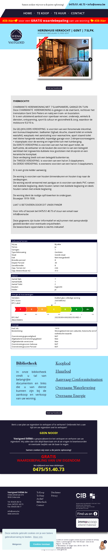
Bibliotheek (42, 501)
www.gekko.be (62, 550)
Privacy (54, 495)
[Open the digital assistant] (102, 545)
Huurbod (63, 371)
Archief (40, 498)
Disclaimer (56, 492)
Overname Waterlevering (75, 387)
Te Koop (43, 13)
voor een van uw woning (54, 21)
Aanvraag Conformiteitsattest (79, 379)
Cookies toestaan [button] (41, 544)
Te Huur (60, 13)
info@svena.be (96, 4)
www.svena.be (13, 514)
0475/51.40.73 (77, 4)
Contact (78, 13)
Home (27, 13)
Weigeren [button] (17, 544)
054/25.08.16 (16, 502)
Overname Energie (71, 395)
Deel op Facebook (54, 88)
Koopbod (63, 363)
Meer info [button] (38, 537)
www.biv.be (90, 542)
